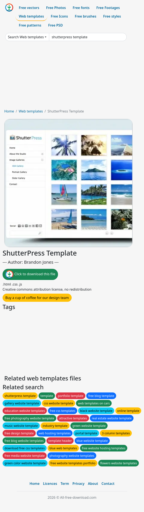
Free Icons (59, 16)
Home (9, 111)
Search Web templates (26, 37)
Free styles (112, 16)
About (93, 483)
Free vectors (29, 7)
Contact (107, 483)
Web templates (31, 16)
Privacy (79, 483)
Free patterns (30, 25)
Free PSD (55, 25)
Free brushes (85, 16)
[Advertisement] (72, 77)
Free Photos (56, 7)
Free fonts (81, 7)
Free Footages (108, 7)
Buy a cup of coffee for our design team (37, 297)
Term (65, 483)
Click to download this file (30, 274)
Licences (50, 483)
